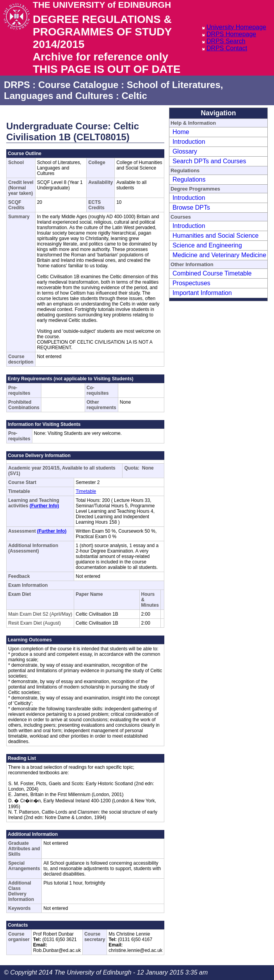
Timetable (86, 491)
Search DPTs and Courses (209, 161)
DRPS (17, 84)
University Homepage (236, 27)
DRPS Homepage (231, 34)
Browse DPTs (191, 207)
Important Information (202, 293)
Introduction (189, 141)
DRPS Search (226, 41)
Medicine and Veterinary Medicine (219, 255)
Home (181, 132)
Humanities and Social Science (216, 235)
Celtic (134, 95)
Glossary (185, 151)
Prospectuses (191, 283)
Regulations (189, 179)
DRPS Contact (226, 48)
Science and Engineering (207, 245)
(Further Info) (44, 506)
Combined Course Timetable (212, 273)
